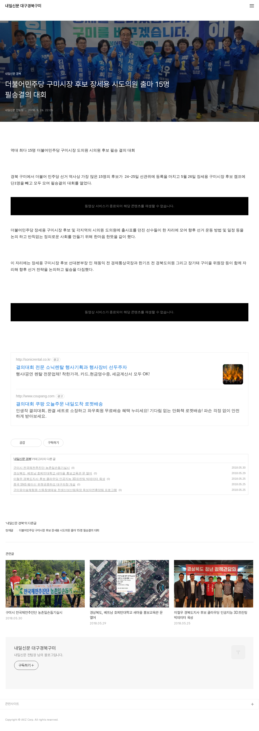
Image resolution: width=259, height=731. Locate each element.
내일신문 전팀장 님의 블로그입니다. (38, 655)
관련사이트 (12, 704)
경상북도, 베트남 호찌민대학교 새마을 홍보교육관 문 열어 (52, 473)
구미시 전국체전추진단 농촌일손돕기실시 (41, 468)
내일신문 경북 (22, 459)
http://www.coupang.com (35, 396)
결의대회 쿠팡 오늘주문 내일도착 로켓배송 (59, 403)
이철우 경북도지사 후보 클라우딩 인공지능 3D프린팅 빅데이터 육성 (59, 479)
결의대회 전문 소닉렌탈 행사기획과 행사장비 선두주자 (71, 367)
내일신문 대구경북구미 (23, 6)
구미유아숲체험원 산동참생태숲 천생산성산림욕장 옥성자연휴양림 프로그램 (65, 490)
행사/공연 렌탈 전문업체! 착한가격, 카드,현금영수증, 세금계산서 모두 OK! (83, 374)
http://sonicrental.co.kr (33, 359)
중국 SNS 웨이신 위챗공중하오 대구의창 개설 (44, 484)
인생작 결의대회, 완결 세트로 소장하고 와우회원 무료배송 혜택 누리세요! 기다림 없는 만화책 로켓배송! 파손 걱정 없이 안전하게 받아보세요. (128, 413)
